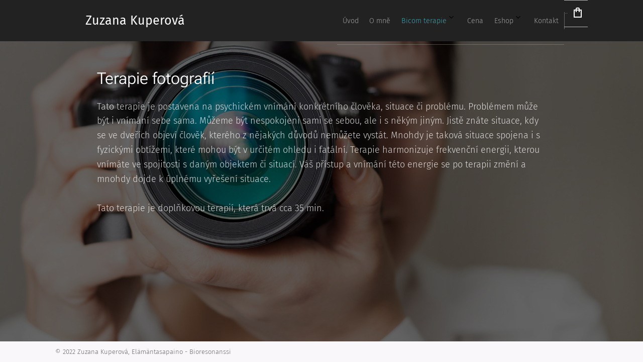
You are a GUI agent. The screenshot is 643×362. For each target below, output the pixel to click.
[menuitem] (424, 20)
